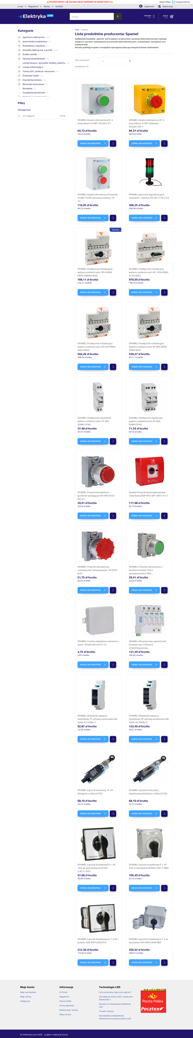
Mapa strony (65, 1014)
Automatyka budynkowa (35, 41)
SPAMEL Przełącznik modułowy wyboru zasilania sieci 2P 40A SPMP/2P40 (146, 421)
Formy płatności (67, 1005)
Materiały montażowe (34, 84)
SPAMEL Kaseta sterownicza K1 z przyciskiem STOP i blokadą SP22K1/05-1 (146, 123)
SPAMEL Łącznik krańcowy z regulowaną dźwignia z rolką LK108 (148, 792)
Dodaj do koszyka (93, 143)
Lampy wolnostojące (33, 67)
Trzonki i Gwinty (106, 1011)
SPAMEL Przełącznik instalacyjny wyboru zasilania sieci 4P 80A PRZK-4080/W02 (148, 346)
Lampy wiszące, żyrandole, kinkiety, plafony (44, 63)
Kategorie (25, 31)
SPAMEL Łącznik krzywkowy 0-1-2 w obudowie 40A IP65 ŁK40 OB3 (148, 941)
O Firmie (63, 992)
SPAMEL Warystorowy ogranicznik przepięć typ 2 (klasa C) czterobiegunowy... (147, 644)
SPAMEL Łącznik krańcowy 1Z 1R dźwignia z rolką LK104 (95, 792)
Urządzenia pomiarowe (34, 92)
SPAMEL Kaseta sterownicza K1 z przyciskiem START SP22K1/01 (95, 122)
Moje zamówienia (28, 992)
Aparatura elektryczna (34, 37)
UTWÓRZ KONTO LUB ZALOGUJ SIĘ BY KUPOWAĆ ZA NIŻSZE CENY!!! (80, 2)
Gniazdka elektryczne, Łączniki (38, 50)
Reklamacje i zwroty (69, 1010)
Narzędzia (28, 88)
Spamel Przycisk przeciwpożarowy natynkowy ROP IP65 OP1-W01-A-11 (148, 494)
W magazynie (44, 115)
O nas (20, 6)
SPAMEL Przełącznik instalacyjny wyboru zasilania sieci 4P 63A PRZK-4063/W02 (96, 346)
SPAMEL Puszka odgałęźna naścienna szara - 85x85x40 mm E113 (97, 643)
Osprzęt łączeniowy (32, 80)
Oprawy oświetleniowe (34, 58)
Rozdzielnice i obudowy (34, 45)
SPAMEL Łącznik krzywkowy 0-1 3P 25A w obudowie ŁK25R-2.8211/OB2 (149, 866)
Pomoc (47, 6)
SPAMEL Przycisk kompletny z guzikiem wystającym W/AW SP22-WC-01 (96, 495)
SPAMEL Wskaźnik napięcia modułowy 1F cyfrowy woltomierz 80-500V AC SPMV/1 (97, 718)
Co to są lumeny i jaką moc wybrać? (115, 992)
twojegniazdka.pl (182, 2)
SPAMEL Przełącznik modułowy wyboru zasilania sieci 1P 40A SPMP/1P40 (94, 421)
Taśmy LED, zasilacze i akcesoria (39, 71)
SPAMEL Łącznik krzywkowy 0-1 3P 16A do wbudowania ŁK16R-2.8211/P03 (96, 867)
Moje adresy (25, 996)
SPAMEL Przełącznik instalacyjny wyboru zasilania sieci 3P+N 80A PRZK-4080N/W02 (94, 272)
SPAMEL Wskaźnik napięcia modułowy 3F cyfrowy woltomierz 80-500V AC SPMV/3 (149, 718)
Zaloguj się (25, 1001)
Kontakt (59, 6)
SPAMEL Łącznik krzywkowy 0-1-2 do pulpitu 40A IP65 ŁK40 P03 (97, 941)
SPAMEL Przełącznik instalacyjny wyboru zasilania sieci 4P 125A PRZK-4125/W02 (149, 272)
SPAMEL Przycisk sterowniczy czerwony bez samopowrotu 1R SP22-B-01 (97, 570)
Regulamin (33, 6)
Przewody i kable (31, 75)
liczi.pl (65, 1034)
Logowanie (146, 6)
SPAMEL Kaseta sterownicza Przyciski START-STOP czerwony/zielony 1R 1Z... (97, 197)
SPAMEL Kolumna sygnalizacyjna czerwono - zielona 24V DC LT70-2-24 (149, 196)
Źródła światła (30, 54)
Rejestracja (165, 6)
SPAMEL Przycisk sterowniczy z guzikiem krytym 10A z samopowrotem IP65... (145, 570)
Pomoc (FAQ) (65, 1001)
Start (77, 30)
